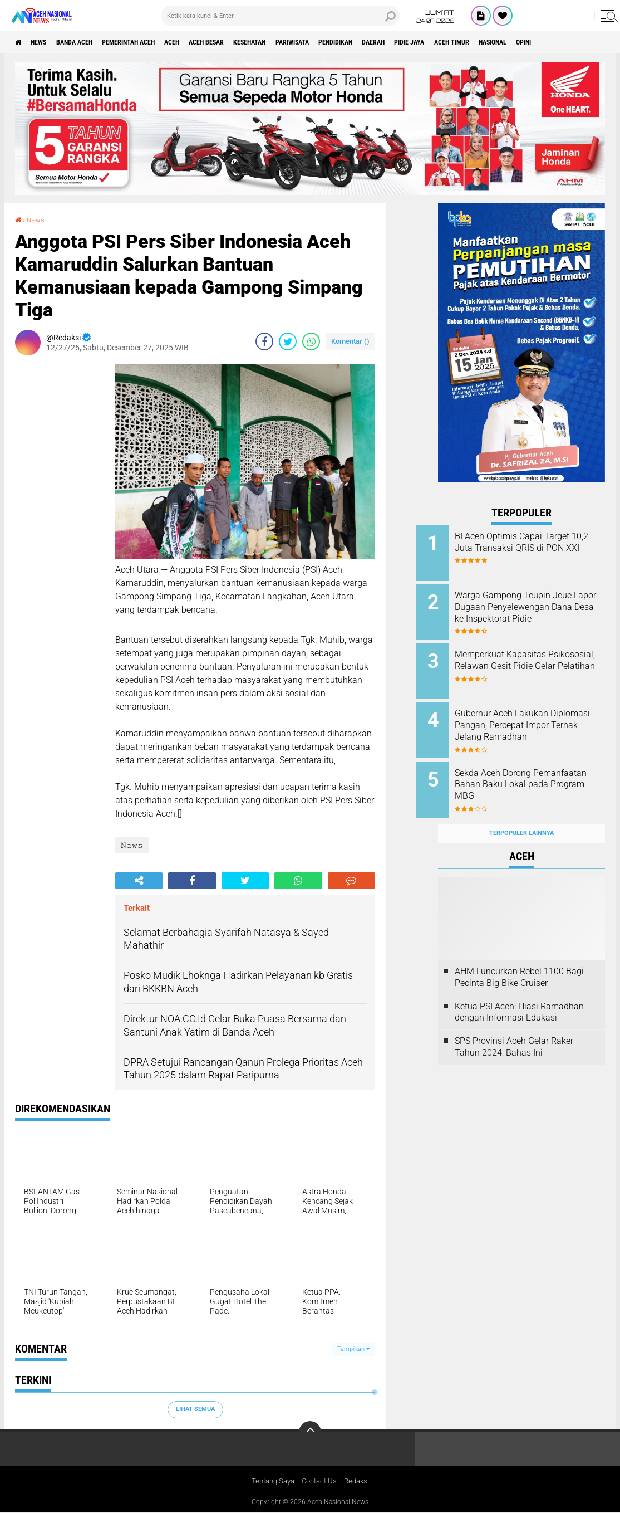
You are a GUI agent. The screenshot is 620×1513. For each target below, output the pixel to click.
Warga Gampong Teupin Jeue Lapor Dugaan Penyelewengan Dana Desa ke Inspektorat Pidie (536, 609)
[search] (280, 16)
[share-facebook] (264, 341)
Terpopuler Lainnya (521, 815)
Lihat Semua (195, 1409)
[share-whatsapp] (311, 341)
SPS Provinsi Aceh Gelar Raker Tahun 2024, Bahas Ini (514, 1029)
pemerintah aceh (155, 42)
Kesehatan (303, 42)
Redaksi (360, 1481)
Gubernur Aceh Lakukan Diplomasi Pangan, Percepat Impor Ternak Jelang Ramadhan (532, 722)
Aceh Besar (251, 42)
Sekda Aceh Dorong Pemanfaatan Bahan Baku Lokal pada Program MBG (528, 773)
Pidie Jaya (499, 42)
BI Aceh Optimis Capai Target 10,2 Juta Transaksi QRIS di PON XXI (534, 548)
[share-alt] (139, 880)
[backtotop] (310, 1432)
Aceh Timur (550, 42)
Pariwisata (356, 42)
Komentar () (350, 340)
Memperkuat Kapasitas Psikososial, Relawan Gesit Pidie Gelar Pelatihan (529, 660)
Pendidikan (409, 42)
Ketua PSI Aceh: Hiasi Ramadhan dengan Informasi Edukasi (519, 994)
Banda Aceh (90, 42)
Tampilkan (353, 1348)
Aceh (209, 42)
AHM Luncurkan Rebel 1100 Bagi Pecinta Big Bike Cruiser (519, 959)
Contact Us (320, 1481)
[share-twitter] (288, 341)
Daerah (455, 42)
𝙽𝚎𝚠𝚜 (39, 219)
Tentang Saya (270, 1481)
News (46, 42)
